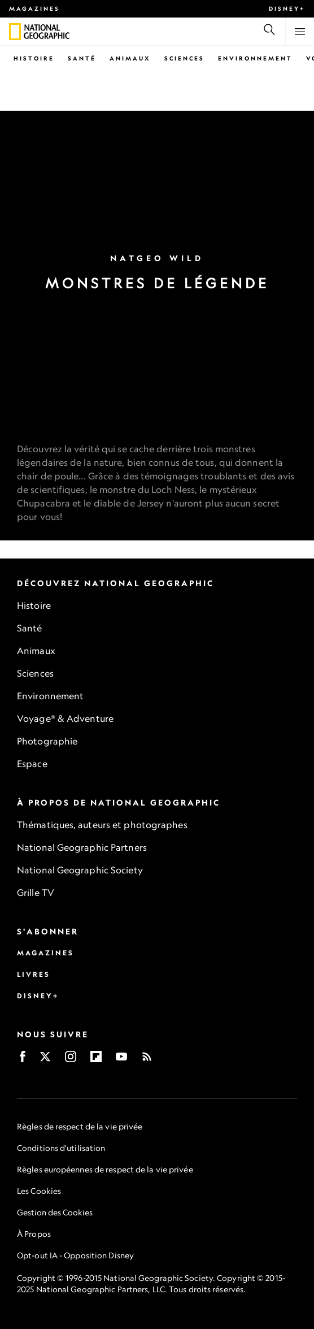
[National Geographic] (15, 31)
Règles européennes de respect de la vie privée (105, 1169)
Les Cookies (39, 1191)
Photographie (47, 741)
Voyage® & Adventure (65, 718)
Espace (32, 763)
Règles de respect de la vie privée (79, 1126)
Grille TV (35, 892)
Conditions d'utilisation (61, 1148)
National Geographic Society (80, 870)
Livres (33, 974)
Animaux (130, 58)
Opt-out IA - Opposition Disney (75, 1255)
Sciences (184, 58)
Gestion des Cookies (55, 1212)
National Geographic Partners (82, 847)
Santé (82, 58)
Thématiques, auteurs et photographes (102, 824)
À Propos (34, 1234)
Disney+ (287, 8)
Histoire (34, 58)
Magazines (34, 8)
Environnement (255, 58)
